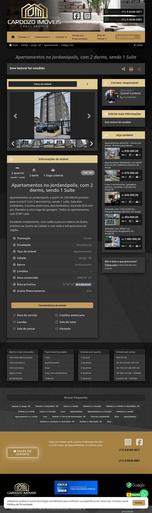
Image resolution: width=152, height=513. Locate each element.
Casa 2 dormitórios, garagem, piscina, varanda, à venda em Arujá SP (121, 187)
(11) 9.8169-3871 (131, 11)
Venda (24, 45)
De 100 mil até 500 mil (128, 367)
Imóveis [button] (22, 36)
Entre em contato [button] (23, 453)
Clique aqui (111, 264)
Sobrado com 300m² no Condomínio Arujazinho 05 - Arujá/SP (120, 231)
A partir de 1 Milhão (126, 378)
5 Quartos (86, 378)
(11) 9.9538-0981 (131, 19)
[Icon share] (77, 15)
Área (47, 367)
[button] (16, 116)
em (21, 406)
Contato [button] (60, 36)
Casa (47, 357)
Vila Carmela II (17, 362)
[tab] (19, 84)
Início (13, 45)
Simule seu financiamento (79, 37)
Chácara (49, 378)
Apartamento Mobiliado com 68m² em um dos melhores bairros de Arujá (123, 165)
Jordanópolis (16, 378)
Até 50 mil (121, 357)
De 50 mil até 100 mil (127, 362)
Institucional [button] (41, 36)
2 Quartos (86, 362)
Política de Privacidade (20, 504)
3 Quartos (86, 367)
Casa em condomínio (56, 372)
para (71, 406)
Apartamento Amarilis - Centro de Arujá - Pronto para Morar (123, 144)
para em (122, 406)
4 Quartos (86, 372)
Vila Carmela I (16, 367)
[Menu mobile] (13, 37)
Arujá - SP (36, 45)
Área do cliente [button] (101, 37)
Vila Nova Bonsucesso (20, 357)
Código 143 (67, 45)
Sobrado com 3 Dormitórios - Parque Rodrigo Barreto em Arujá (123, 210)
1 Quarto (85, 357)
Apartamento (51, 45)
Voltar (138, 45)
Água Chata (15, 372)
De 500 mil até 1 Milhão (128, 372)
